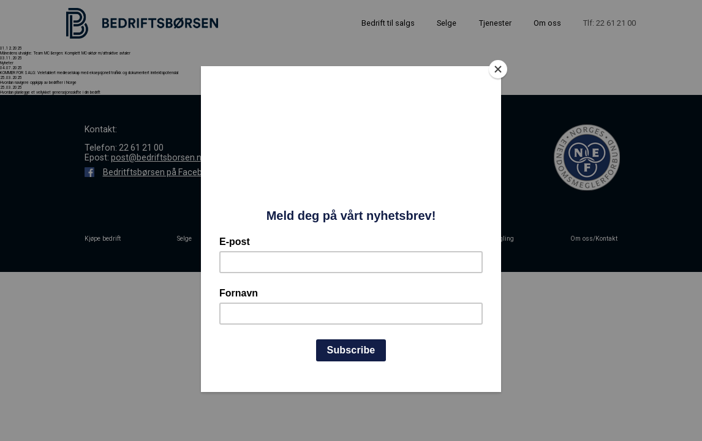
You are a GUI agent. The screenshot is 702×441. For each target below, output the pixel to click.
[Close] (498, 69)
